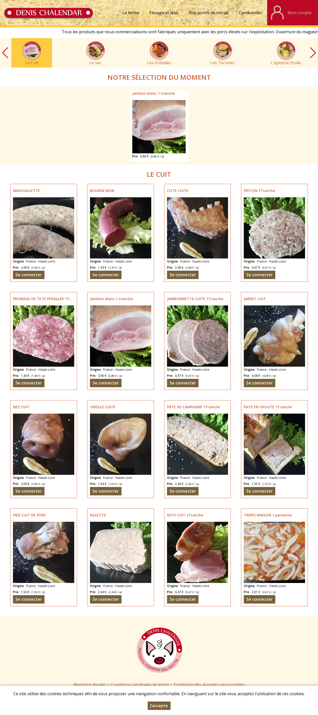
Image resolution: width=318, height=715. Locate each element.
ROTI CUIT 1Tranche (185, 515)
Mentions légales (89, 684)
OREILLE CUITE (102, 406)
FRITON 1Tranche (259, 190)
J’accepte (159, 706)
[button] (313, 53)
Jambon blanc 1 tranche (153, 93)
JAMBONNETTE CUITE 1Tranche (195, 298)
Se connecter (29, 275)
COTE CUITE (177, 190)
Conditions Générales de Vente (140, 684)
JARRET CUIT (255, 298)
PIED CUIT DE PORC (29, 515)
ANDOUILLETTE (26, 190)
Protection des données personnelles (209, 684)
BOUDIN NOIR (102, 190)
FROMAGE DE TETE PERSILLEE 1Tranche (47, 298)
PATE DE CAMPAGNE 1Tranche (193, 406)
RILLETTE (98, 515)
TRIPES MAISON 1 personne (268, 515)
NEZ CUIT (21, 406)
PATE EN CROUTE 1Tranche (268, 406)
